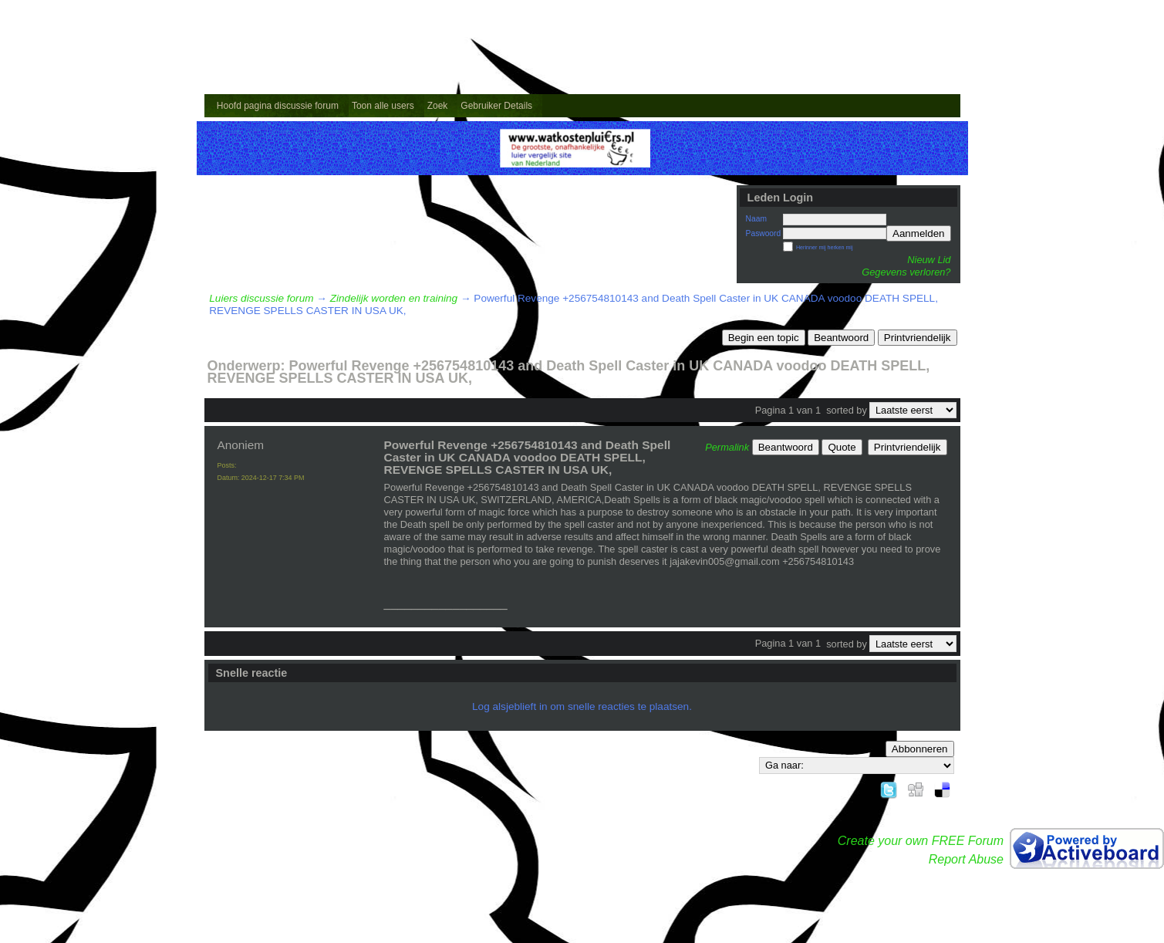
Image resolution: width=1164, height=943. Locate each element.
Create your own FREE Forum (921, 840)
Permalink (727, 447)
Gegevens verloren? (906, 272)
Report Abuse (966, 859)
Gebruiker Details (496, 105)
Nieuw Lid (928, 259)
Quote (841, 447)
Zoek (437, 105)
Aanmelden (918, 233)
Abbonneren (920, 749)
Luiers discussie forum (261, 298)
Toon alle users (383, 105)
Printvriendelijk (917, 337)
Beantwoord (841, 337)
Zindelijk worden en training (393, 298)
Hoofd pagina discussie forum (278, 105)
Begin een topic (763, 337)
